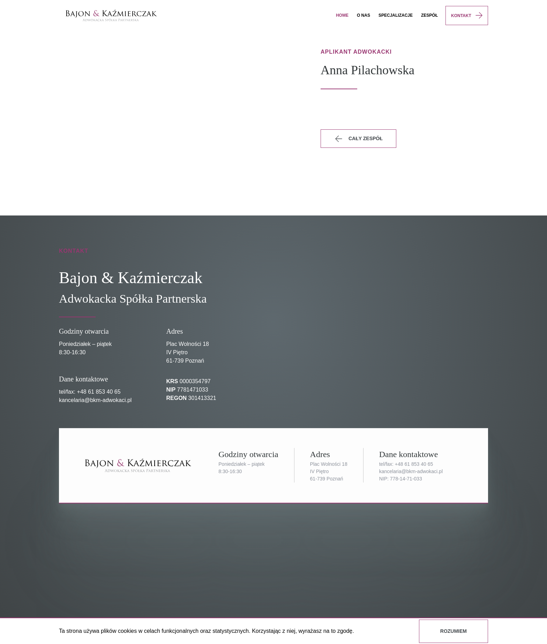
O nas (363, 15)
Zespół (429, 15)
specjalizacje (396, 15)
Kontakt (461, 15)
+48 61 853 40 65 (99, 392)
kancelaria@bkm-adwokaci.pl (95, 400)
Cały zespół (358, 138)
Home (342, 15)
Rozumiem (453, 631)
